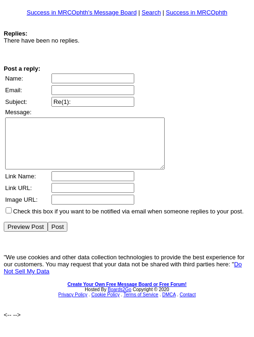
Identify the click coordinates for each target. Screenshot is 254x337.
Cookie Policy (105, 304)
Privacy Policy (72, 304)
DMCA (169, 304)
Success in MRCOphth (197, 12)
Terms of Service (140, 304)
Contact (188, 304)
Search (151, 12)
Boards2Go (119, 299)
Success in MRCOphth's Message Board (82, 12)
